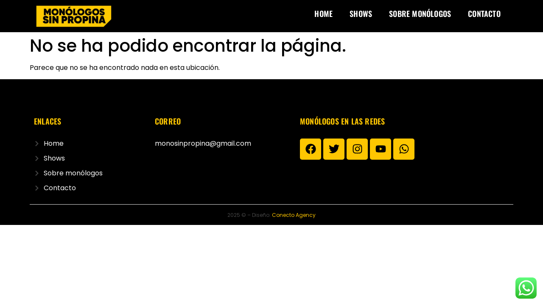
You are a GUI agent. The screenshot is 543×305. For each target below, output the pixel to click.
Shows (361, 13)
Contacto (484, 13)
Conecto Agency (294, 215)
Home (323, 13)
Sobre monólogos (420, 13)
